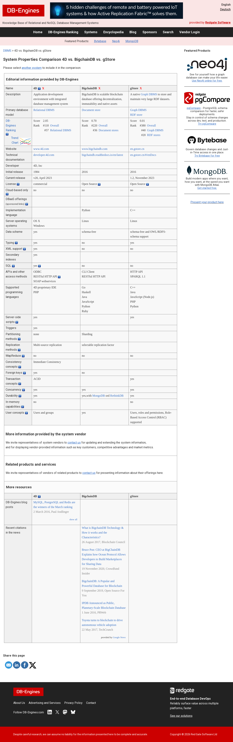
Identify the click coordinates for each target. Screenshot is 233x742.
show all (73, 519)
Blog (132, 32)
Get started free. (207, 188)
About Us (19, 703)
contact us (74, 442)
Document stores (108, 130)
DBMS (7, 50)
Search (168, 32)
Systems (90, 32)
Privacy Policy (73, 703)
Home (37, 32)
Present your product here (207, 202)
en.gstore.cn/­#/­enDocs (143, 154)
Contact (91, 703)
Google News (119, 637)
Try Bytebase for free (207, 155)
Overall (54, 125)
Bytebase (100, 41)
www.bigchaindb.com (94, 148)
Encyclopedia (113, 32)
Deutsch (225, 9)
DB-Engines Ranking (63, 32)
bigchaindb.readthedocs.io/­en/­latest (102, 154)
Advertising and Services (45, 703)
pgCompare (194, 108)
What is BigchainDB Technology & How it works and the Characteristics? (103, 532)
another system (32, 68)
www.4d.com (41, 148)
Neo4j (116, 41)
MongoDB (131, 41)
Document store (91, 110)
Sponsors (149, 32)
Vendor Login (189, 32)
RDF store (136, 114)
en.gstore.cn (137, 148)
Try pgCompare (207, 123)
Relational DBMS (43, 110)
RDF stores (153, 135)
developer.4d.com (43, 154)
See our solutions (181, 716)
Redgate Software (218, 22)
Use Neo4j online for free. (207, 80)
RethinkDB (117, 395)
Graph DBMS (149, 94)
